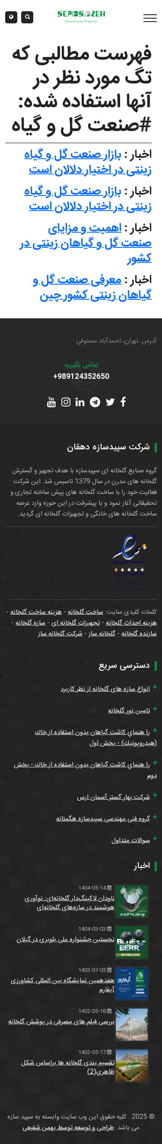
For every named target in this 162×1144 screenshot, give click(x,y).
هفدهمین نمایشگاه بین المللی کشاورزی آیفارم (62, 985)
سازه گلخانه (30, 623)
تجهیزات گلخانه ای (75, 623)
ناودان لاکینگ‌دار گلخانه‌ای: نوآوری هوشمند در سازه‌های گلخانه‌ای (69, 903)
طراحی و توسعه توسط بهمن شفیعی (68, 1127)
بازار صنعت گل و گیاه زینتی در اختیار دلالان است (88, 162)
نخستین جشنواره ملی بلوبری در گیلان (65, 939)
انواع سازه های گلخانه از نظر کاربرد (105, 689)
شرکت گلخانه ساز (60, 633)
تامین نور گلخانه (129, 710)
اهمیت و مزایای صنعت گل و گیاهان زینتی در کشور (86, 243)
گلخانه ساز (102, 633)
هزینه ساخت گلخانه (36, 612)
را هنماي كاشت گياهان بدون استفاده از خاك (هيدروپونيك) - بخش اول (96, 738)
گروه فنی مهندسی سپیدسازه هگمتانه (103, 819)
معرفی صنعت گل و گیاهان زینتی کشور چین (92, 288)
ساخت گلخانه (85, 612)
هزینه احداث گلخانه (131, 623)
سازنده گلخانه (139, 633)
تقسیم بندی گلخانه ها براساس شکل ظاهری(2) (67, 1067)
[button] (11, 17)
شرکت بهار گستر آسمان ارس (113, 797)
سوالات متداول (130, 840)
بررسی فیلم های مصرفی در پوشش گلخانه (61, 1021)
